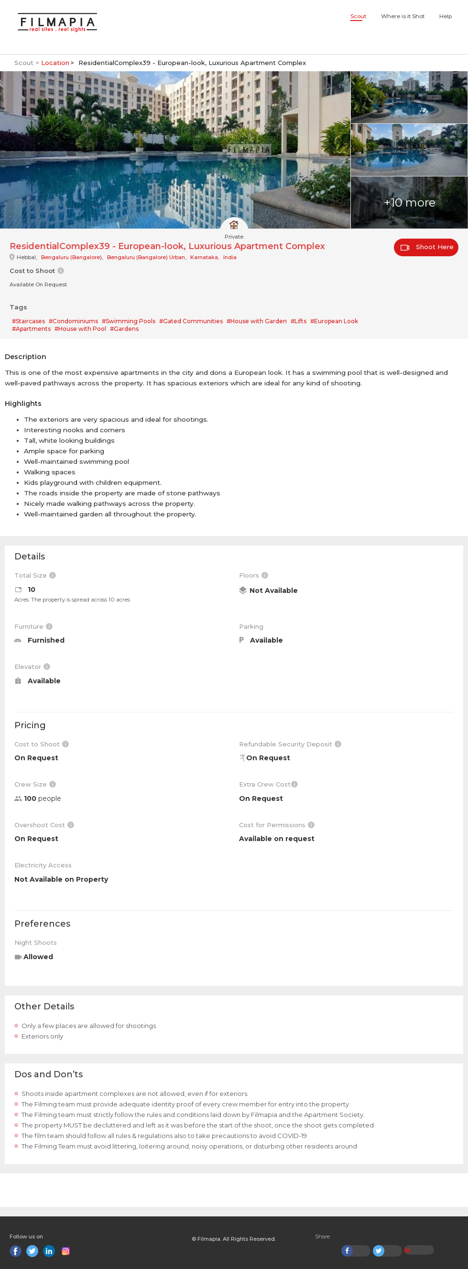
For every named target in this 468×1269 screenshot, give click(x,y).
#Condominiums (73, 321)
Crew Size (35, 784)
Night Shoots (35, 942)
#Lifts (298, 321)
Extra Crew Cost (268, 784)
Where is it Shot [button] (402, 16)
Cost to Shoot (41, 744)
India (230, 257)
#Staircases (28, 321)
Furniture (33, 626)
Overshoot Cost (44, 825)
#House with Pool (80, 328)
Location (55, 62)
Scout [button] (358, 16)
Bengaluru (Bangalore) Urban (146, 257)
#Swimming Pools (128, 321)
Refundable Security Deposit (290, 744)
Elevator (32, 666)
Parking (251, 626)
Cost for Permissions (277, 825)
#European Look (334, 321)
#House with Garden (257, 321)
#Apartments (31, 328)
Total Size (35, 575)
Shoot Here (427, 247)
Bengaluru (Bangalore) (71, 257)
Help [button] (445, 16)
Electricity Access (43, 865)
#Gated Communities (191, 321)
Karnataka (204, 257)
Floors (253, 575)
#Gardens (124, 328)
